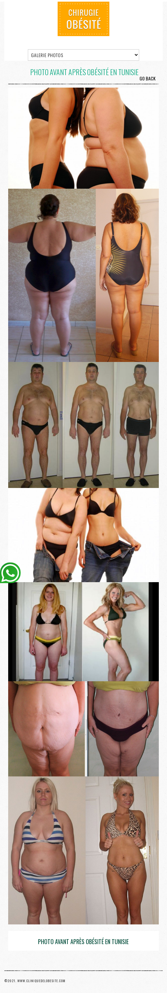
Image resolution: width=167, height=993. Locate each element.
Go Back (147, 78)
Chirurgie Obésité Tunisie (83, 19)
